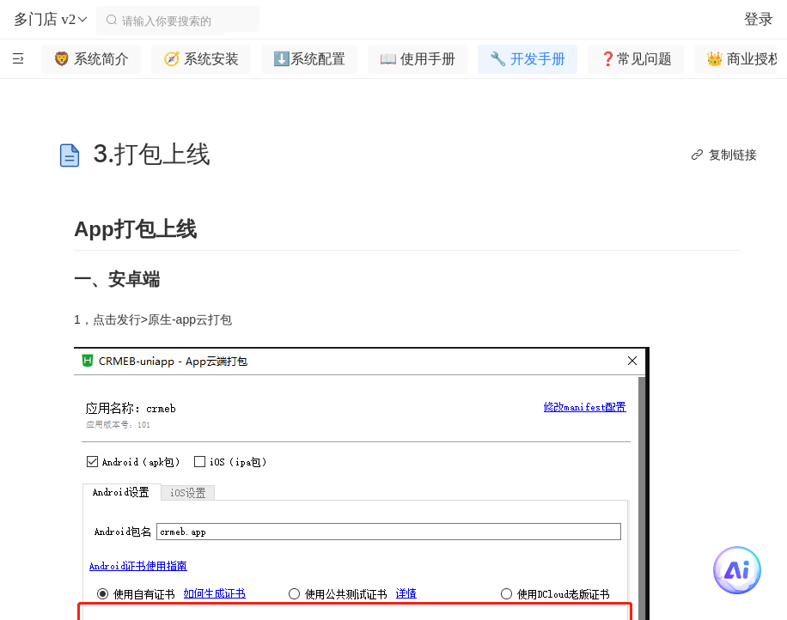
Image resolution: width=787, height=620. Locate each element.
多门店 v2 (51, 19)
